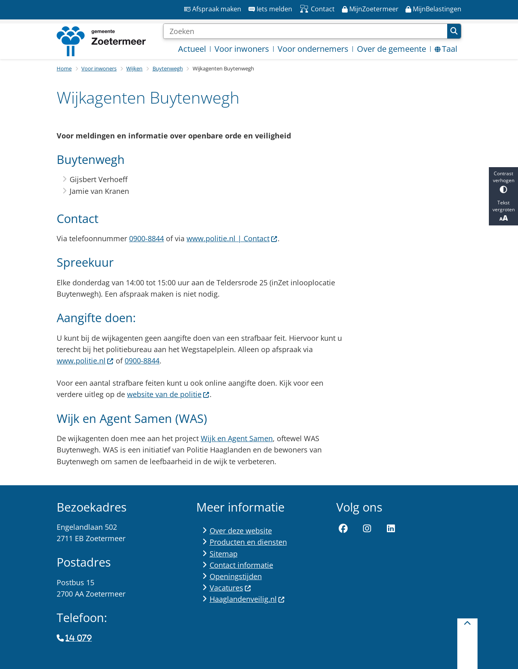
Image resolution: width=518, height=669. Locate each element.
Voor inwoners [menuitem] (241, 48)
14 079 (78, 638)
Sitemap (224, 554)
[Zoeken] (305, 31)
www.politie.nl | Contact (232, 238)
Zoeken (454, 31)
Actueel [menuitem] (192, 48)
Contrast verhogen (503, 181)
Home (64, 68)
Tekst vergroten (503, 211)
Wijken (134, 68)
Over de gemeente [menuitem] (391, 48)
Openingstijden (236, 576)
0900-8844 (146, 238)
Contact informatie (241, 565)
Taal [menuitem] (446, 48)
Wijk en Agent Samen (237, 438)
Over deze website (241, 530)
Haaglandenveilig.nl (247, 599)
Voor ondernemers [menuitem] (313, 48)
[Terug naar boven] (467, 643)
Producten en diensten (248, 542)
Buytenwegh (168, 68)
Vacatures (230, 588)
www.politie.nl (85, 360)
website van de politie (168, 394)
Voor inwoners (99, 68)
